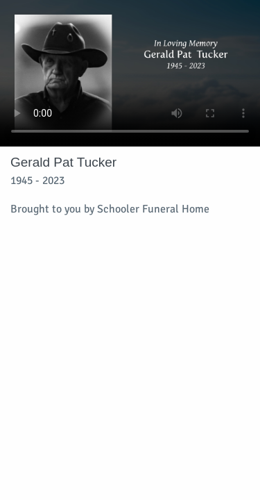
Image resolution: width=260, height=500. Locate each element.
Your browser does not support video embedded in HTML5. (130, 73)
